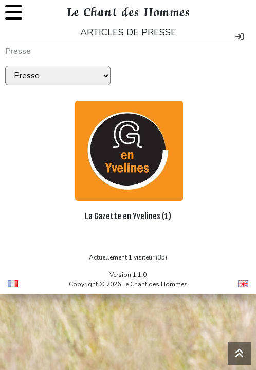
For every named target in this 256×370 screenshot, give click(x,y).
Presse (18, 51)
